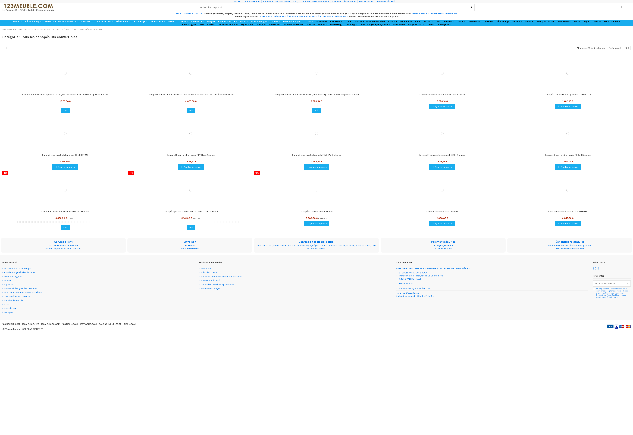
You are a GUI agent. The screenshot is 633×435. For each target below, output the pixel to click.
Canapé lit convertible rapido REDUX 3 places (568, 155)
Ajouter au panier (442, 106)
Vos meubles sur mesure (17, 296)
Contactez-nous (252, 1)
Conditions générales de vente (19, 272)
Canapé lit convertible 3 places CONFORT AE (442, 94)
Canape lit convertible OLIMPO (442, 211)
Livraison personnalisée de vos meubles (221, 276)
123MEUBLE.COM (11, 324)
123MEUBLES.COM (50, 324)
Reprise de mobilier (14, 300)
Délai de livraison (209, 272)
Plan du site (10, 308)
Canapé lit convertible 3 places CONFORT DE (568, 94)
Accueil (237, 1)
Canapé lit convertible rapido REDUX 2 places (442, 155)
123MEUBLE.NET (30, 324)
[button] (17, 21)
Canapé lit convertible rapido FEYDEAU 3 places (316, 155)
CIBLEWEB (38, 329)
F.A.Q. (296, 1)
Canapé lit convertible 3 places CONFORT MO (65, 155)
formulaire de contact (66, 245)
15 (627, 48)
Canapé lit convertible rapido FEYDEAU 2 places (191, 155)
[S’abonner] (627, 284)
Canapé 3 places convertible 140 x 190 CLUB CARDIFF (191, 211)
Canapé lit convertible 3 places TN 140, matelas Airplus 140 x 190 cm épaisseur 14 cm (65, 94)
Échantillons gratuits (569, 241)
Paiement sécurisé (386, 1)
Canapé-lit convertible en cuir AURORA (567, 211)
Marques (8, 312)
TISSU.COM (130, 324)
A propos (9, 284)
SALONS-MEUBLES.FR (110, 324)
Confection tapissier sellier (277, 1)
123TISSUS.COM (88, 324)
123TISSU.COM (70, 324)
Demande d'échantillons (344, 1)
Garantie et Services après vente (217, 284)
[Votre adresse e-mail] (609, 284)
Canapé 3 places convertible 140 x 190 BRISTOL (65, 211)
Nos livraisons (366, 1)
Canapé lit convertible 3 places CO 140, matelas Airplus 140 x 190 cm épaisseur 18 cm (191, 94)
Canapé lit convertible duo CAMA (316, 211)
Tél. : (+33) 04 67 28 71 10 (189, 13)
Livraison (190, 241)
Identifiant (206, 268)
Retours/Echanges (210, 288)
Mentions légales (13, 276)
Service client (63, 241)
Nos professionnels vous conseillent (23, 292)
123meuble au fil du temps (17, 268)
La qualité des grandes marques (20, 288)
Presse (7, 280)
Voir (65, 110)
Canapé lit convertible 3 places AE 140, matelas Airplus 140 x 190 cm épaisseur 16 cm (316, 94)
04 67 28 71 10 (73, 248)
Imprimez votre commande (315, 1)
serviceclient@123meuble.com (414, 288)
